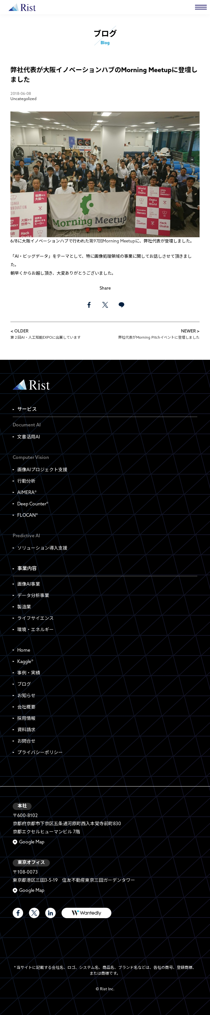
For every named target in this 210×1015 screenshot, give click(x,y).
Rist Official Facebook (18, 913)
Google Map (31, 842)
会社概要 (26, 707)
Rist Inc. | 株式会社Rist (31, 384)
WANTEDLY (86, 913)
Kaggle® (25, 661)
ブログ (24, 684)
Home (23, 650)
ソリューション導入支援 (42, 548)
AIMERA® (26, 492)
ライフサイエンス (35, 618)
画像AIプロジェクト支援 (42, 470)
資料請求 (26, 730)
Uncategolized (23, 99)
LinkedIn (50, 913)
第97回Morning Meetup (112, 241)
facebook (89, 305)
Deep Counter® (32, 504)
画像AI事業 (28, 584)
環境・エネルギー (35, 630)
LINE (121, 305)
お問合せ (26, 741)
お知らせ (26, 696)
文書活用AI (28, 437)
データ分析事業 (33, 595)
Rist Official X (34, 913)
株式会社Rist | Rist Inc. (22, 7)
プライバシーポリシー (40, 752)
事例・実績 (28, 673)
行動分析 (26, 481)
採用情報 (26, 718)
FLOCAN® (27, 515)
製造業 (24, 607)
